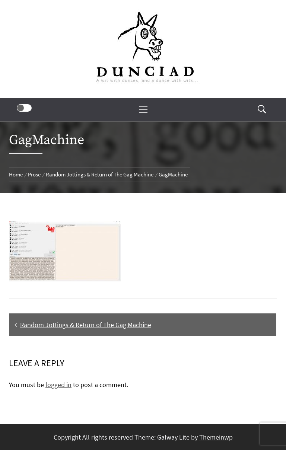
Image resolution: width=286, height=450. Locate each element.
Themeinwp (216, 437)
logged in (58, 384)
